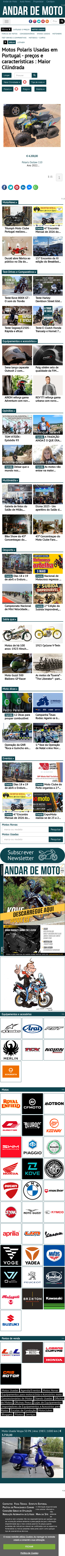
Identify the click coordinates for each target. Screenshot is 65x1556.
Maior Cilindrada (12, 82)
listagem (21, 42)
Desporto (9, 550)
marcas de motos (9, 33)
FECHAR (29, 1546)
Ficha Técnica (20, 1503)
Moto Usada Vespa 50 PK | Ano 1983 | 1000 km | (32, 1453)
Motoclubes (45, 1410)
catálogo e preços (21, 29)
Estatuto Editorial (38, 1503)
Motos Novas (50, 1390)
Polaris (8, 89)
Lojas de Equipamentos (48, 1402)
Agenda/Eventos (30, 1390)
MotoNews (10, 202)
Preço (26, 89)
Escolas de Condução (23, 1410)
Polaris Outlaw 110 (32, 162)
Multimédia (10, 480)
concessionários (27, 33)
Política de (29, 1553)
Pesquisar (56, 829)
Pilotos (19, 1414)
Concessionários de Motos (17, 1398)
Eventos (8, 758)
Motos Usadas (10, 1390)
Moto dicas (10, 688)
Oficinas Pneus (23, 1402)
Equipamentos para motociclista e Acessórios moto (32, 1394)
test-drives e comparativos (14, 37)
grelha (12, 42)
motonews (57, 33)
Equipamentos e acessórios (20, 341)
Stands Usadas (43, 1398)
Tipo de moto (38, 82)
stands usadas (43, 33)
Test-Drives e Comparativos (19, 272)
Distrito (40, 89)
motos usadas (38, 29)
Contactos (7, 1503)
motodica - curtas (37, 37)
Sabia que (9, 619)
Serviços (30, 1414)
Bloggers (7, 1414)
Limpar (7, 75)
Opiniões (9, 410)
